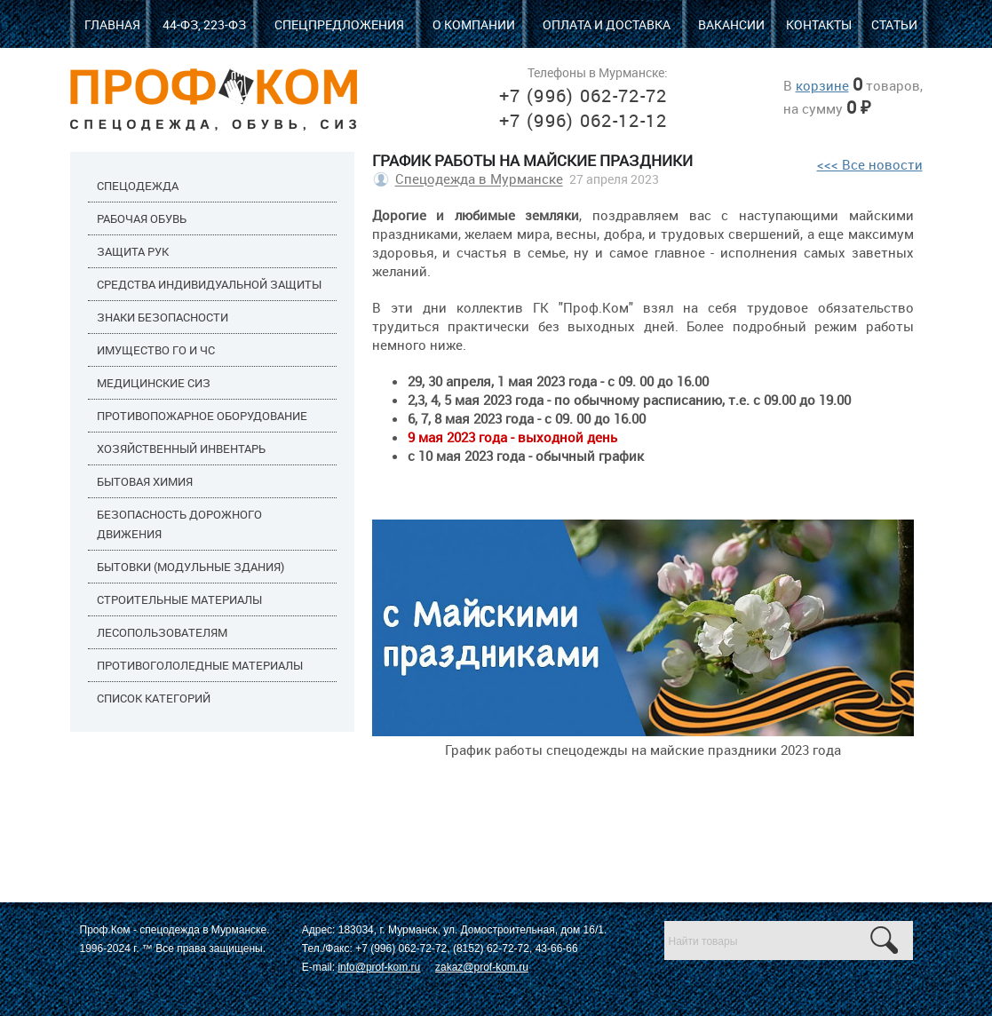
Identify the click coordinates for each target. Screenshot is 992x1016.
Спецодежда (138, 186)
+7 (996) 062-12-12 (583, 120)
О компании (474, 24)
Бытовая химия (145, 481)
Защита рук (133, 251)
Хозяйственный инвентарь (181, 448)
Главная (112, 24)
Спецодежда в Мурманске (479, 179)
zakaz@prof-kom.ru (481, 967)
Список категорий (153, 698)
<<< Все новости (870, 164)
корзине (822, 85)
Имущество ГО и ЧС (156, 350)
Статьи (894, 24)
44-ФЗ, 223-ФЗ (204, 24)
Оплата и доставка (607, 24)
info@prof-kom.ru (378, 967)
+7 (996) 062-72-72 (583, 95)
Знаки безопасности (162, 317)
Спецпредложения (339, 24)
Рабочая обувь (141, 218)
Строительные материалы (179, 599)
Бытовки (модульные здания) (190, 567)
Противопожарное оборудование (202, 416)
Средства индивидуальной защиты (209, 284)
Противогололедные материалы (200, 665)
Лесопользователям (162, 632)
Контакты (819, 24)
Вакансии (731, 24)
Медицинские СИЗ (153, 383)
